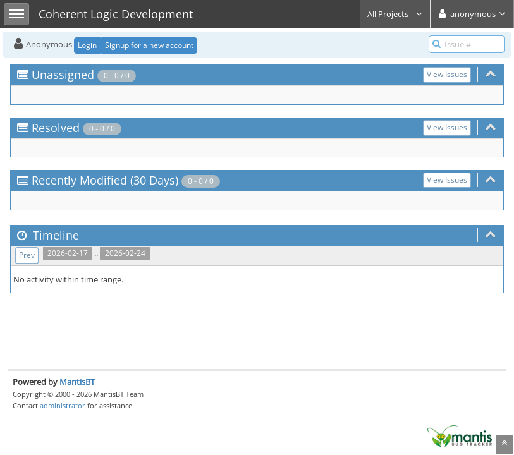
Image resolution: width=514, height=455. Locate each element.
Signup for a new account (149, 45)
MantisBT (77, 381)
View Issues (447, 74)
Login (87, 45)
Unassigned (63, 74)
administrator (62, 405)
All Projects (395, 14)
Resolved (56, 127)
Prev (27, 255)
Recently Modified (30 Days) (105, 180)
